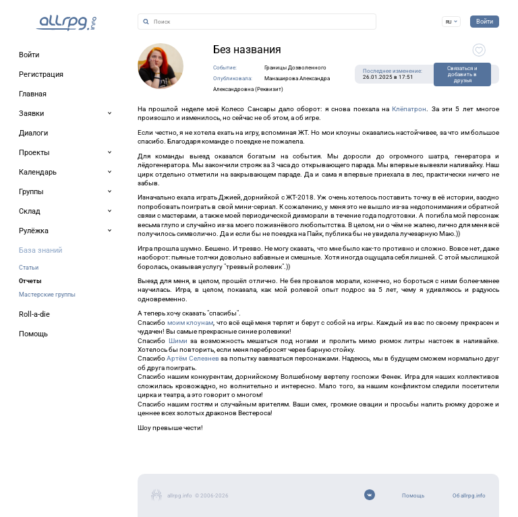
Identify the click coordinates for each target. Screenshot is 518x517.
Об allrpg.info (469, 496)
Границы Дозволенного (295, 68)
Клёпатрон (409, 109)
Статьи (28, 267)
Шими (178, 340)
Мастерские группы (47, 294)
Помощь (413, 496)
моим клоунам (190, 322)
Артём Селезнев (193, 358)
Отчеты (30, 280)
